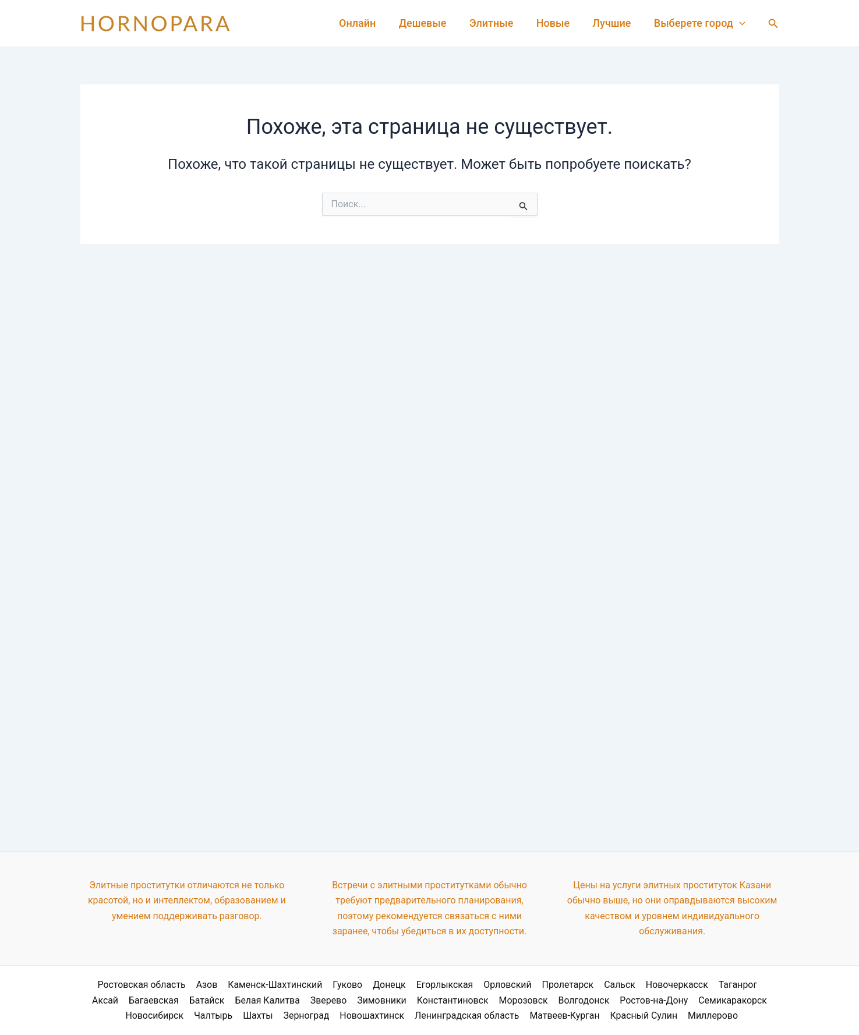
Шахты (259, 1015)
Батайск (190, 999)
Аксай (758, 984)
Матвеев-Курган (563, 1015)
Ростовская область (127, 984)
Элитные (498, 23)
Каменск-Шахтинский (259, 984)
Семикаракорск (710, 999)
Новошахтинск (371, 1015)
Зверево (311, 999)
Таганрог (716, 984)
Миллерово (710, 1015)
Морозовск (504, 999)
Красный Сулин (642, 1015)
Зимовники (363, 999)
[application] (740, 23)
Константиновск (434, 999)
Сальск (599, 984)
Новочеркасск (655, 984)
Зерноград (307, 1015)
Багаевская (139, 999)
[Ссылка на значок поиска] (773, 23)
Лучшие (614, 23)
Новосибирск (157, 1015)
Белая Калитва (250, 999)
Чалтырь (215, 1015)
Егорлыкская (426, 984)
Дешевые (431, 23)
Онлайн (367, 23)
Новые (557, 23)
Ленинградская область (466, 1015)
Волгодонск (563, 999)
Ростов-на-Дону (633, 999)
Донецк (372, 984)
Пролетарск (548, 984)
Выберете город (700, 23)
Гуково (331, 984)
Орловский (489, 984)
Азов (192, 984)
